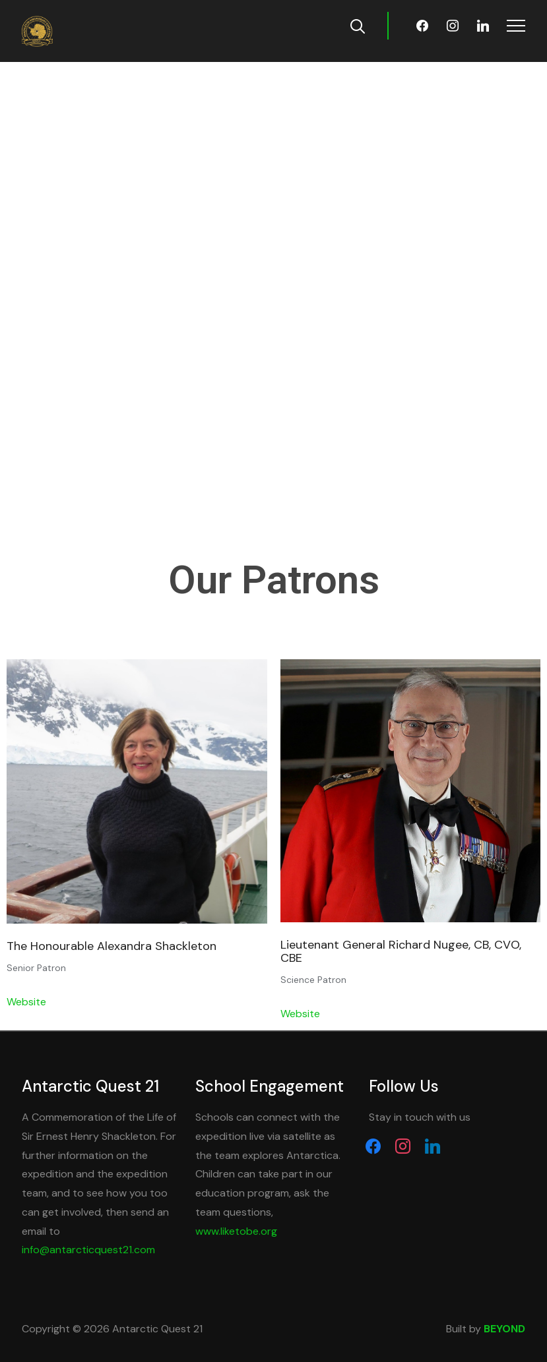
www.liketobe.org (236, 1231)
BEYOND (504, 1329)
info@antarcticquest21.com (88, 1250)
